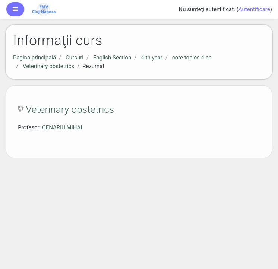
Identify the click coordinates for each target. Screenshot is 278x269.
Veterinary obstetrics (48, 66)
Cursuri (74, 57)
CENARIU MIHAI (62, 127)
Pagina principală (34, 57)
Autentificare (254, 9)
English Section (112, 57)
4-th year (151, 57)
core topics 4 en (192, 57)
